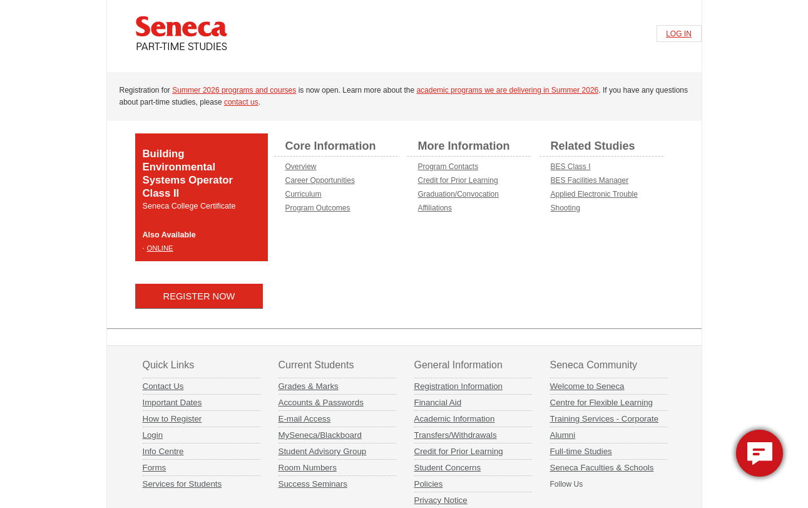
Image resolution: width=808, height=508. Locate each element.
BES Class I (571, 166)
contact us (241, 102)
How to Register (172, 418)
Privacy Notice (441, 500)
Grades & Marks (309, 386)
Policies (428, 484)
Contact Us (163, 386)
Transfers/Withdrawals (455, 435)
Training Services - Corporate (604, 418)
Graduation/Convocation (458, 194)
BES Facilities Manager (590, 180)
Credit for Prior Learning (458, 180)
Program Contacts (448, 166)
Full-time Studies (581, 451)
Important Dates (172, 402)
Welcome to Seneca (587, 386)
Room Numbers (308, 467)
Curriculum (303, 194)
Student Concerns (447, 467)
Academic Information (454, 418)
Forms (154, 467)
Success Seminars (313, 484)
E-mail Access (305, 418)
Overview (301, 166)
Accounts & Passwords (321, 402)
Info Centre (163, 451)
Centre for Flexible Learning (601, 402)
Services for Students (182, 484)
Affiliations (435, 208)
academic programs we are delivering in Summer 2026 (507, 90)
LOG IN (679, 33)
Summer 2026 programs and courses (234, 90)
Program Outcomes (317, 208)
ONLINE (160, 248)
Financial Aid (438, 402)
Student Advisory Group (323, 451)
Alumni (563, 435)
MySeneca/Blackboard (320, 435)
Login (153, 435)
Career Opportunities (320, 180)
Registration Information (458, 386)
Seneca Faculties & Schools (602, 467)
